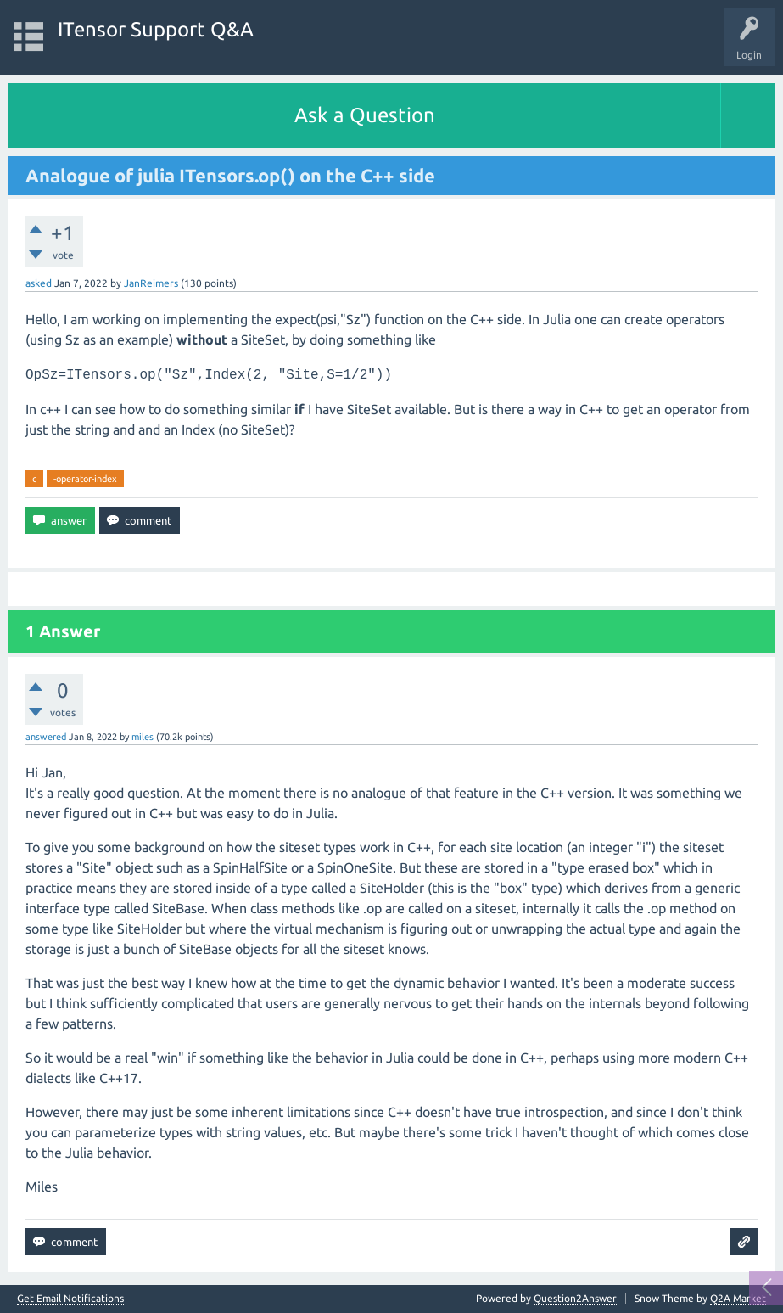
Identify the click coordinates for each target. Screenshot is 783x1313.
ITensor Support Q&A (156, 29)
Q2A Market (738, 1298)
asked (38, 283)
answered (45, 737)
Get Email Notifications (70, 1298)
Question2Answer (575, 1298)
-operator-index (85, 479)
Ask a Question (364, 115)
